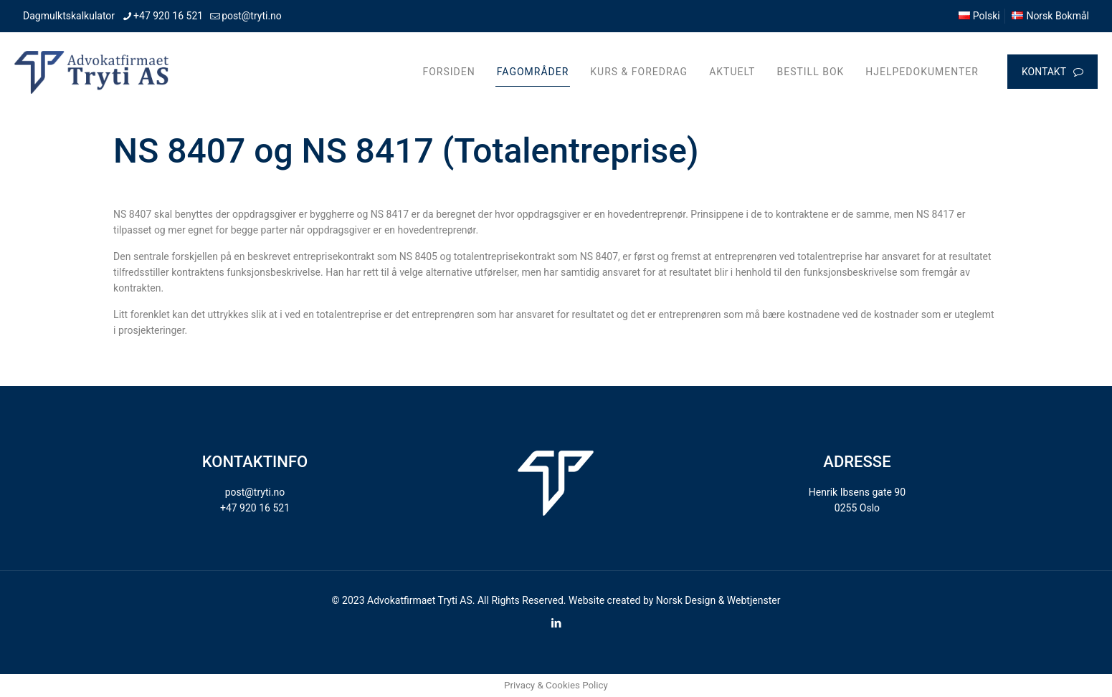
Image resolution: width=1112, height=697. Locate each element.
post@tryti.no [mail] (252, 15)
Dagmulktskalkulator (69, 15)
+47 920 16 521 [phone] (168, 15)
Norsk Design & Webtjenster (718, 600)
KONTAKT (1052, 72)
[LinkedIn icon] (556, 623)
